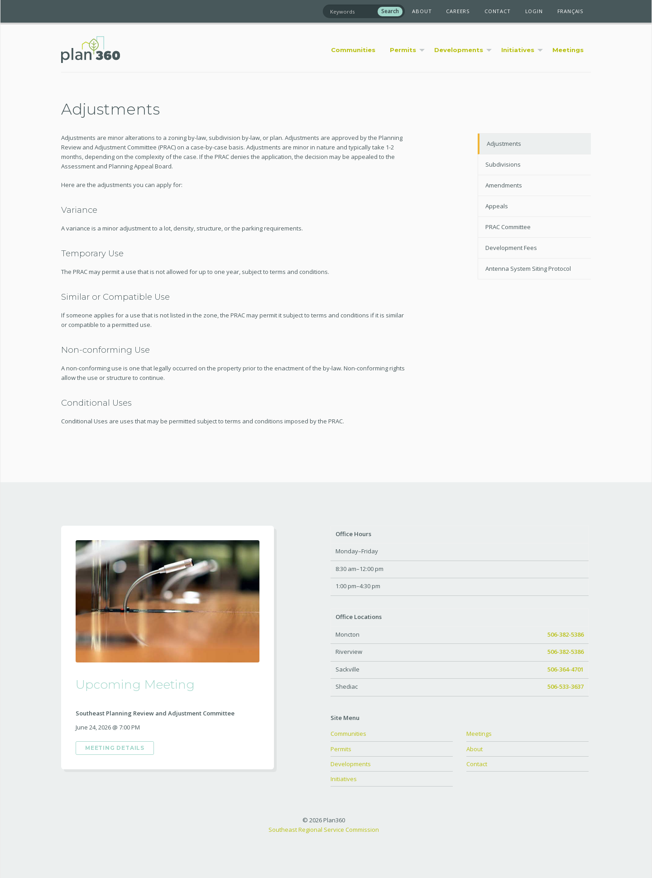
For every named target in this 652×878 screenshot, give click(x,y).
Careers (458, 11)
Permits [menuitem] (403, 49)
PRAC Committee (508, 227)
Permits (341, 749)
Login (534, 11)
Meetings (479, 733)
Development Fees (511, 248)
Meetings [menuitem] (568, 49)
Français (570, 11)
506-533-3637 (565, 686)
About (421, 11)
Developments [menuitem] (458, 49)
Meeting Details (114, 747)
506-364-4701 (565, 669)
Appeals (496, 206)
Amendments (503, 185)
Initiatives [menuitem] (517, 49)
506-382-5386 (565, 634)
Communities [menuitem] (353, 49)
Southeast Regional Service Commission (323, 829)
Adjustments (504, 143)
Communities (348, 733)
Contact (497, 11)
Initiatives (344, 779)
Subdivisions (503, 164)
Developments (351, 764)
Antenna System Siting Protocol (528, 268)
